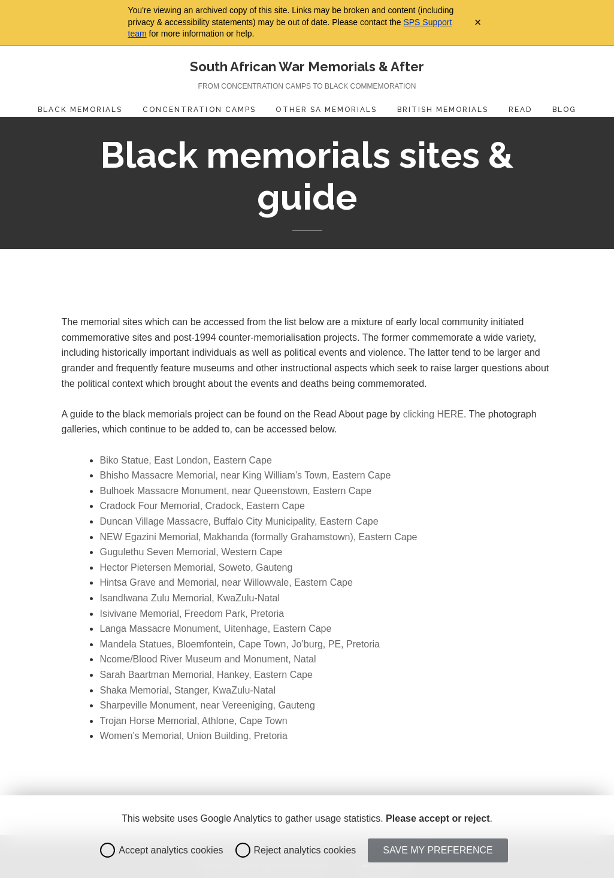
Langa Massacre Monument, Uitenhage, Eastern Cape (215, 628)
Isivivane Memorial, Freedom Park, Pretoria (191, 613)
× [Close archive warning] (478, 22)
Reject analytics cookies (295, 850)
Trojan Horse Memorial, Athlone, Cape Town (193, 721)
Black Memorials (80, 109)
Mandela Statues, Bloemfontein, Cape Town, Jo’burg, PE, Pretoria (239, 644)
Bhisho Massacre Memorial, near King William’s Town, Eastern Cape (245, 475)
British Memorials (443, 109)
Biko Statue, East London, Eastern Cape (185, 460)
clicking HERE (433, 414)
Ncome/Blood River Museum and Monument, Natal (207, 659)
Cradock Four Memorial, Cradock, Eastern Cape (201, 506)
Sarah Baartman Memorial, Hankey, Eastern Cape (205, 675)
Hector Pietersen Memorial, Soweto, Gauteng (195, 567)
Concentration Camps (199, 109)
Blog (564, 109)
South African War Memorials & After (307, 66)
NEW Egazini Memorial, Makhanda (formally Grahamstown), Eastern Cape (258, 537)
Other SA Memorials (326, 109)
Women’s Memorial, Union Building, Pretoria (193, 736)
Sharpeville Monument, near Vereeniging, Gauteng (206, 705)
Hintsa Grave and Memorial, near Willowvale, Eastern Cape (225, 582)
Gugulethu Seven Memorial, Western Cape (190, 552)
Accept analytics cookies (161, 850)
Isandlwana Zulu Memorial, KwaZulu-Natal (189, 598)
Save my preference (437, 850)
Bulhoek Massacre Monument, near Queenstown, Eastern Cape (235, 491)
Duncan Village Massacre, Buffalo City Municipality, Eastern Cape (238, 521)
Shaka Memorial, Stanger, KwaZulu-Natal (187, 690)
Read (520, 109)
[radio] (107, 850)
